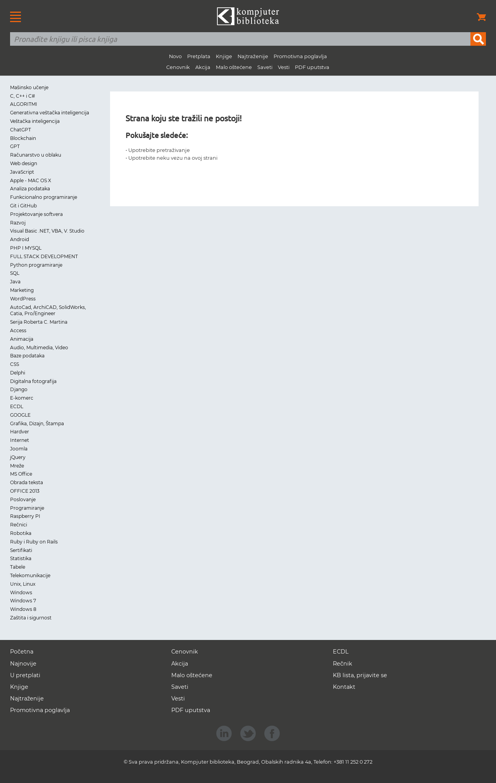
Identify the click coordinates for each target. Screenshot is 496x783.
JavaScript (22, 172)
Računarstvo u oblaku (35, 155)
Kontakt (344, 686)
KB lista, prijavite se (360, 675)
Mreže (17, 466)
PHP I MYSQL (25, 248)
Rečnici (18, 525)
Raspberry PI (25, 516)
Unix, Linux (22, 584)
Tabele (17, 567)
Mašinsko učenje (29, 87)
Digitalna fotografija (33, 381)
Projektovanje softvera (36, 214)
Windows (21, 592)
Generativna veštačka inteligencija (49, 113)
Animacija (21, 339)
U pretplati (25, 675)
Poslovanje (23, 499)
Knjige (224, 56)
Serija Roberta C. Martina (38, 322)
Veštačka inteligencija (35, 121)
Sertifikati (21, 550)
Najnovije (23, 663)
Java (15, 282)
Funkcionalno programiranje (43, 197)
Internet (19, 440)
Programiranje (27, 508)
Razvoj (18, 223)
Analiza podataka (30, 188)
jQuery (18, 457)
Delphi (17, 373)
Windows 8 (23, 609)
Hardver (19, 432)
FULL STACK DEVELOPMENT (44, 256)
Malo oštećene (234, 67)
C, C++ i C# (22, 96)
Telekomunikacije (30, 575)
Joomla (19, 449)
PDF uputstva (312, 67)
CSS (14, 364)
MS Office (21, 474)
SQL (14, 273)
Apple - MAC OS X (30, 180)
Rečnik (342, 663)
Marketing (22, 290)
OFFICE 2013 (25, 491)
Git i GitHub (23, 206)
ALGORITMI (23, 104)
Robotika (20, 533)
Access (18, 330)
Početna (21, 651)
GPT (15, 146)
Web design (23, 163)
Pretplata (198, 56)
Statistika (20, 558)
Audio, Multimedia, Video (39, 347)
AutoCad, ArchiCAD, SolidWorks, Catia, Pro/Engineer (48, 310)
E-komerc (21, 398)
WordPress (23, 299)
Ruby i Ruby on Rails (34, 542)
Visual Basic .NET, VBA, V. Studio (47, 231)
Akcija (202, 67)
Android (19, 239)
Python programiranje (36, 265)
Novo (175, 56)
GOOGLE (20, 415)
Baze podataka (27, 356)
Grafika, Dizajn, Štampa (37, 423)
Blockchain (23, 138)
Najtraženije (253, 56)
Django (19, 389)
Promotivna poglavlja (300, 56)
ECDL (16, 406)
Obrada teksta (26, 482)
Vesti (283, 67)
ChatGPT (20, 130)
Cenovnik (178, 67)
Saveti (264, 67)
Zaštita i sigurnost (31, 618)
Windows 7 (23, 601)
